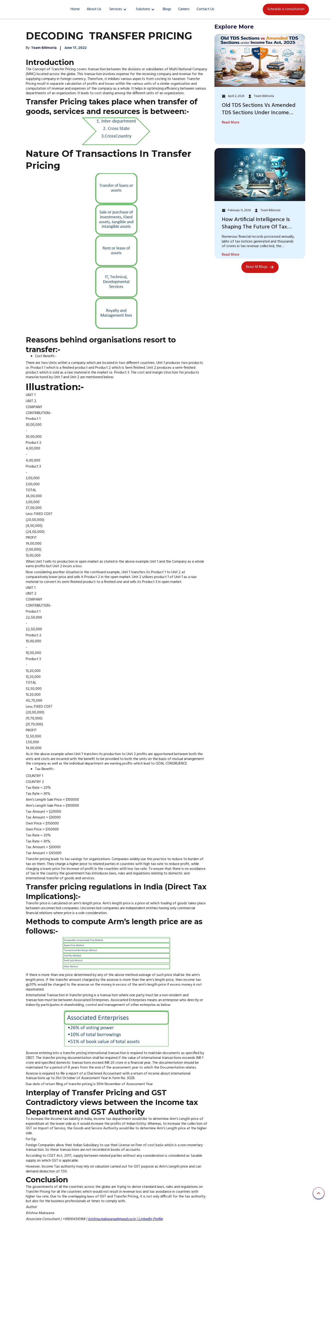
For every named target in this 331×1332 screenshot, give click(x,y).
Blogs (167, 9)
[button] (118, 9)
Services (115, 9)
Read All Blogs (257, 267)
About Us (94, 9)
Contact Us (205, 9)
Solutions (143, 9)
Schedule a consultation (285, 9)
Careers (184, 9)
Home (75, 9)
